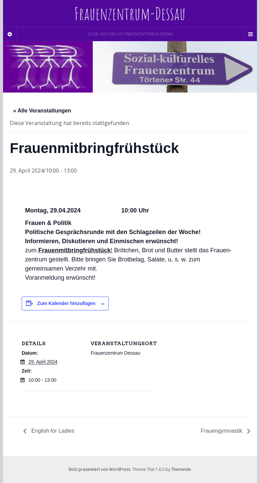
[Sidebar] (10, 34)
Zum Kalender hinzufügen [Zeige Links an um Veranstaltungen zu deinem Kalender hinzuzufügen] (66, 303)
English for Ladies (52, 431)
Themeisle (181, 469)
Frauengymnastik (222, 431)
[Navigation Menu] (250, 34)
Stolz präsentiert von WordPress (99, 469)
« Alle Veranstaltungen (42, 110)
